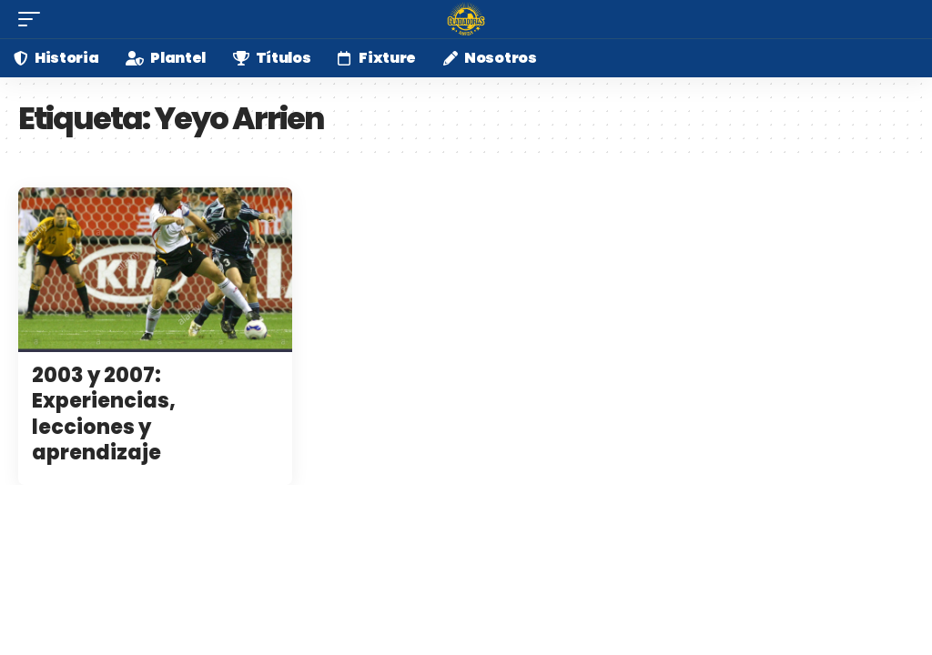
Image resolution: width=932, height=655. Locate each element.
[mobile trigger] (33, 19)
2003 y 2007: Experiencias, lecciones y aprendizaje (104, 414)
